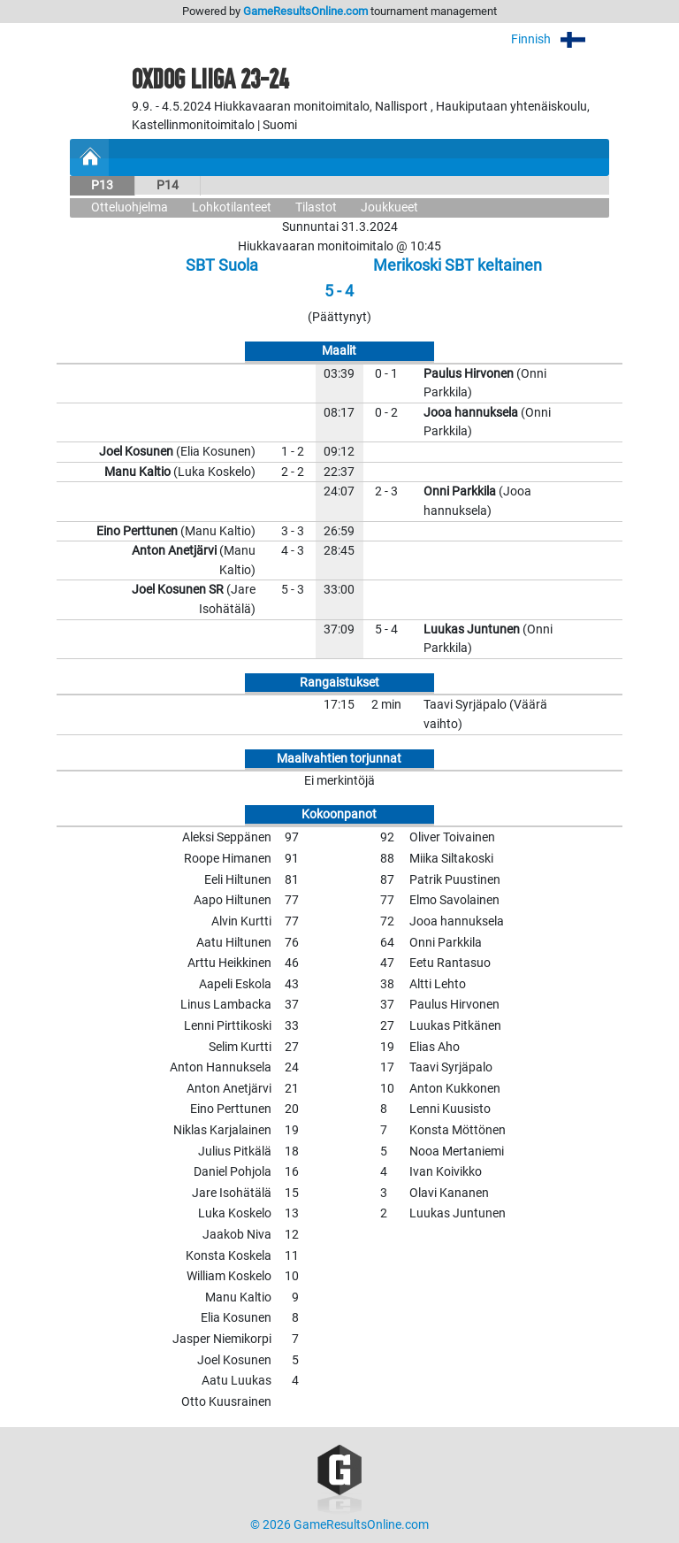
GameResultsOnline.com (305, 11)
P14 (167, 185)
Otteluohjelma (129, 207)
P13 (102, 185)
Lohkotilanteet (231, 207)
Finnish (560, 39)
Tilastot (316, 207)
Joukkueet (389, 207)
